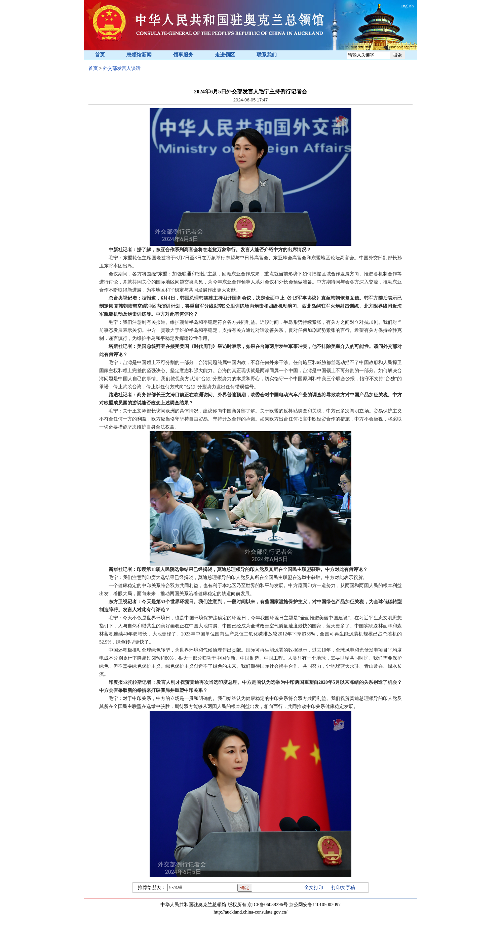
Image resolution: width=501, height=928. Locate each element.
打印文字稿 (343, 887)
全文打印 (313, 887)
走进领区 (225, 54)
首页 (100, 54)
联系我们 (267, 54)
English (407, 5)
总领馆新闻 (139, 54)
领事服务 (183, 54)
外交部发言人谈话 (122, 68)
